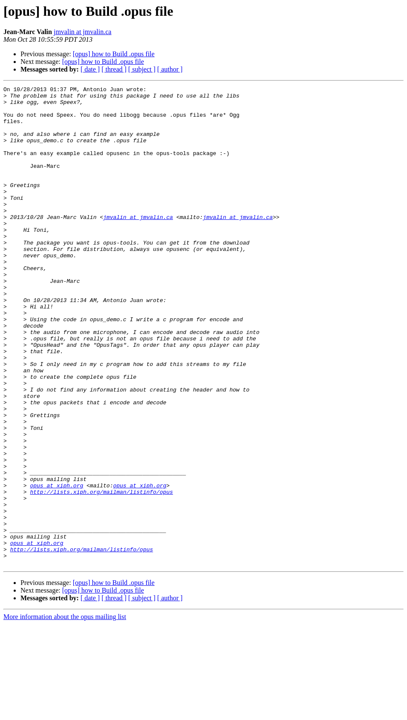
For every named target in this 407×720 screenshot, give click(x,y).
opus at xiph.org (56, 566)
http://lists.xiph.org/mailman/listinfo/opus (101, 573)
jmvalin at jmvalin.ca (83, 31)
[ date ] (90, 69)
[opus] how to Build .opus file (114, 54)
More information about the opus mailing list (64, 712)
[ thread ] (114, 69)
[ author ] (170, 69)
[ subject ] (142, 69)
